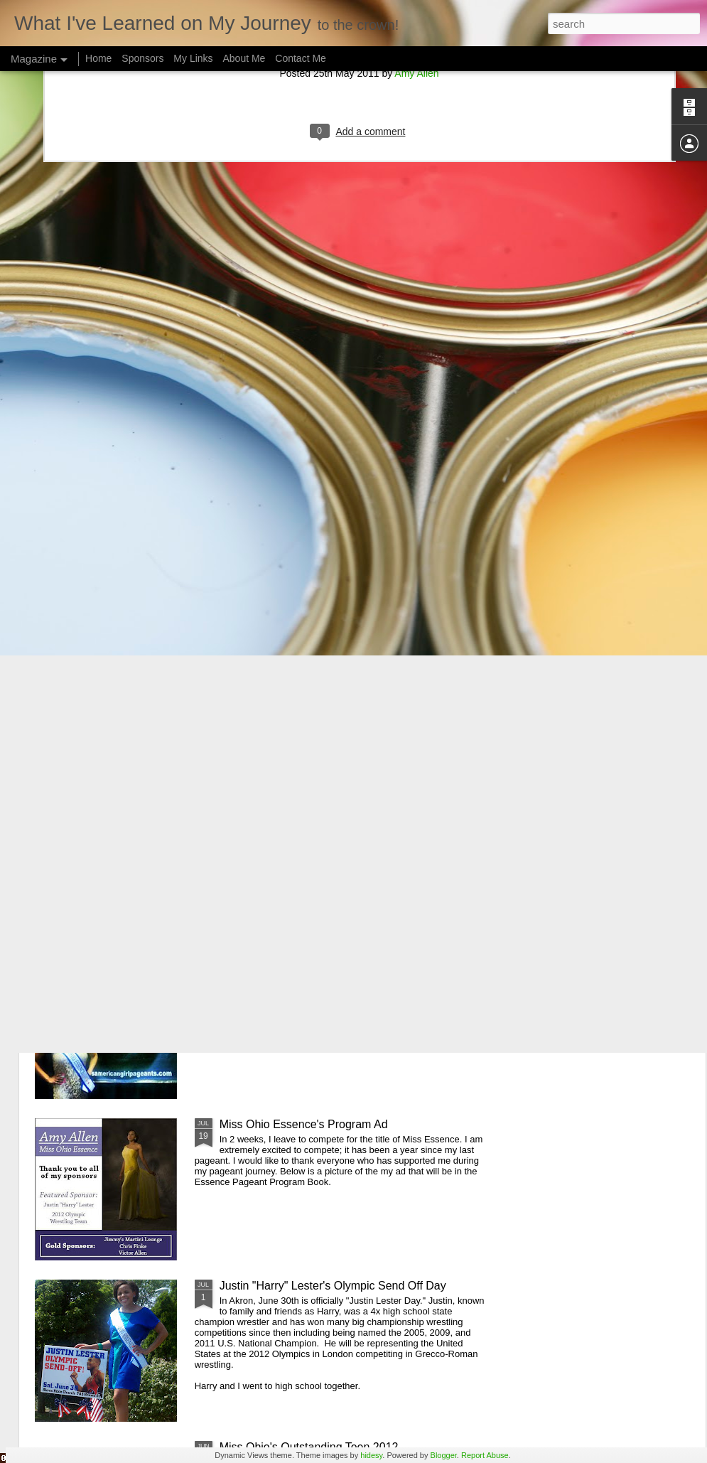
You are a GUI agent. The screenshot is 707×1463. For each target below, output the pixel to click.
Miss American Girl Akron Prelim (301, 963)
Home (98, 58)
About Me (243, 58)
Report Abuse (485, 1455)
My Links (192, 58)
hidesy (371, 1455)
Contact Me (300, 58)
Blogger (444, 1455)
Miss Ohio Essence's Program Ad (304, 1124)
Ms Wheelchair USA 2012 (284, 801)
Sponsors (142, 58)
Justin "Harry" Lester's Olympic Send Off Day (333, 1286)
